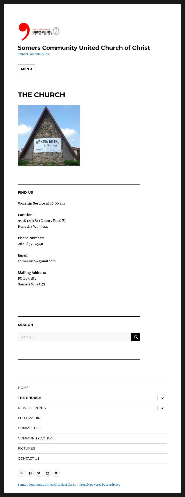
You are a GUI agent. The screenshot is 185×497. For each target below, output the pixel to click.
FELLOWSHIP (29, 418)
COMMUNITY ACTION (35, 438)
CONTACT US (29, 458)
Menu (26, 69)
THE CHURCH (29, 398)
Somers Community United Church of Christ (84, 47)
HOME (23, 388)
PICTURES (26, 448)
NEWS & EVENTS (32, 408)
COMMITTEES (29, 428)
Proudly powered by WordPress (99, 484)
